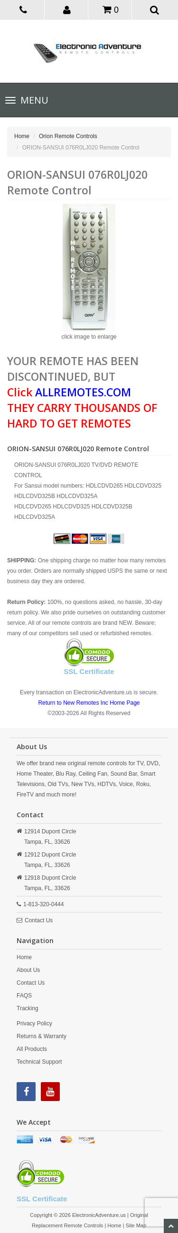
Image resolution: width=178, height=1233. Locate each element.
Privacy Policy (34, 1023)
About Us (28, 970)
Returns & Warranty (41, 1036)
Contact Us (39, 920)
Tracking (27, 1008)
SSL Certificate (89, 671)
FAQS (24, 995)
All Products (32, 1049)
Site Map (136, 1225)
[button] (67, 9)
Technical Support (39, 1061)
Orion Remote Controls (68, 136)
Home (21, 136)
